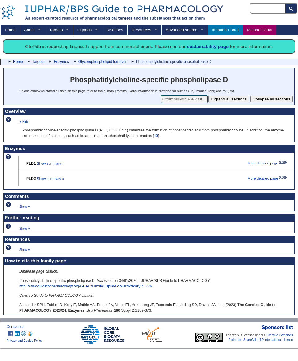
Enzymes (61, 62)
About (29, 30)
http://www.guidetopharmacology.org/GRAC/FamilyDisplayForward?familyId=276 (85, 286)
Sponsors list (277, 327)
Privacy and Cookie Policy (24, 340)
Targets (56, 30)
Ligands (84, 30)
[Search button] (291, 8)
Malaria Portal (259, 30)
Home (10, 30)
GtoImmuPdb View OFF (184, 99)
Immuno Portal (225, 30)
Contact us (15, 326)
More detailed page (267, 163)
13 (156, 136)
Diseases (114, 30)
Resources (141, 30)
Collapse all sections (272, 99)
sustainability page (208, 46)
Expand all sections (229, 99)
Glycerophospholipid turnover (102, 62)
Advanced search (181, 30)
